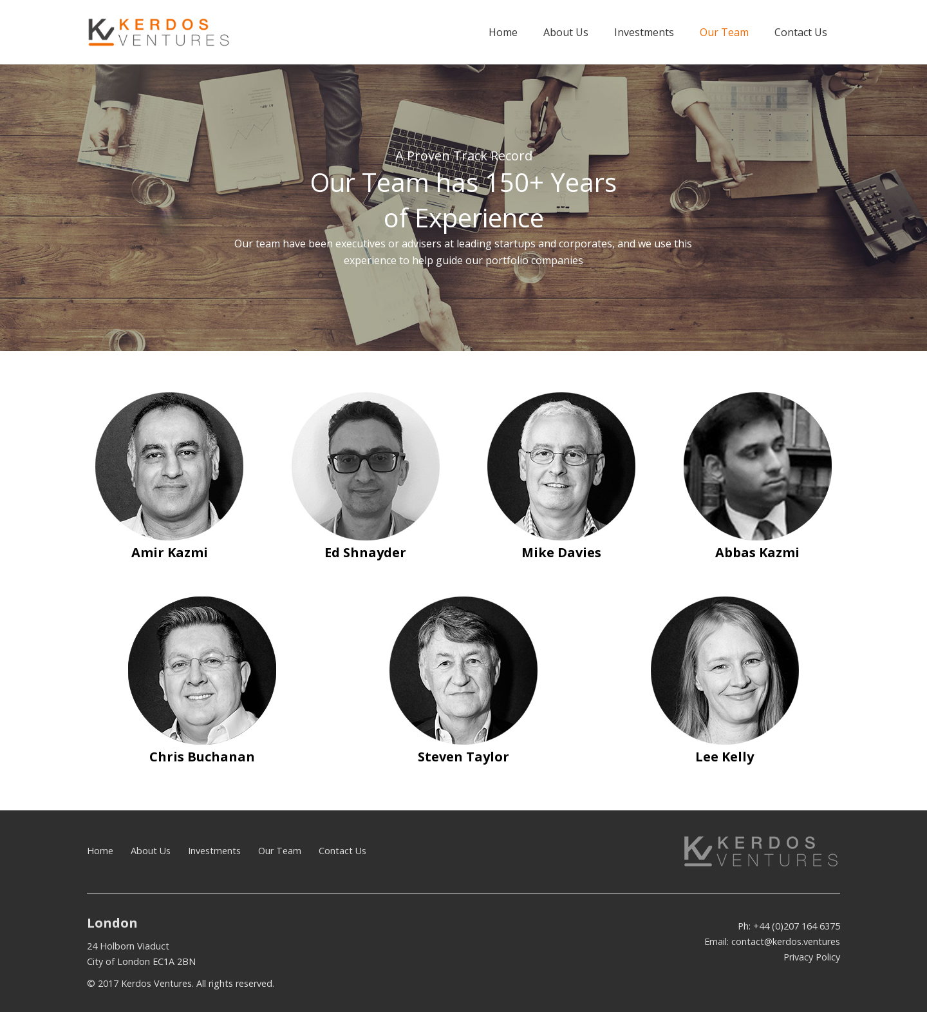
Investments (214, 851)
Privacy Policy (811, 957)
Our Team (279, 851)
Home (100, 851)
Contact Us (342, 851)
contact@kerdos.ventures (785, 941)
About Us (151, 851)
